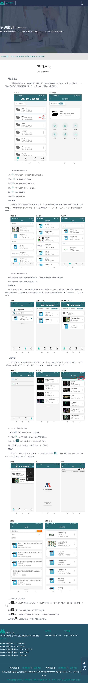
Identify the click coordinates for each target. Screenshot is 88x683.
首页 (13, 56)
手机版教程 (30, 56)
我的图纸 (9, 3)
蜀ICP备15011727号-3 (64, 672)
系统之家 (77, 680)
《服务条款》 (37, 668)
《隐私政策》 (26, 668)
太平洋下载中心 (57, 680)
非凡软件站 (28, 680)
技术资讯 (20, 56)
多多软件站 (19, 680)
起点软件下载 (68, 680)
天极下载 (47, 680)
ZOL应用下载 (38, 680)
